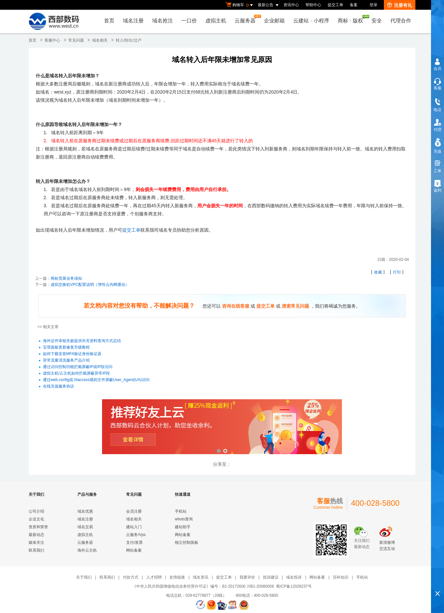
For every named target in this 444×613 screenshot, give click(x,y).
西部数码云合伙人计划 (222, 427)
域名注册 (133, 20)
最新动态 (36, 534)
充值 (437, 151)
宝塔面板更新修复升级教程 (66, 347)
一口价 (189, 20)
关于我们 (84, 577)
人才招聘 (154, 577)
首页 (109, 20)
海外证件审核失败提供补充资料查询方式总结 (82, 341)
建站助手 (182, 527)
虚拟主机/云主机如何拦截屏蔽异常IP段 (76, 373)
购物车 (240, 5)
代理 (437, 129)
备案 (354, 5)
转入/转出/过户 (128, 40)
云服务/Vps (136, 534)
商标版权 (352, 19)
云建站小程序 (311, 20)
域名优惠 (85, 511)
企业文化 (36, 519)
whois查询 (184, 519)
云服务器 (247, 19)
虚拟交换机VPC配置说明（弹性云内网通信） (90, 284)
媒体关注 (36, 542)
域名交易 (85, 527)
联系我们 (36, 550)
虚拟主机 (215, 20)
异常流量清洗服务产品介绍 (66, 360)
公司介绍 (36, 511)
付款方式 (130, 577)
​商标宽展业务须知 (66, 278)
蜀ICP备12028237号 (293, 586)
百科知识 (340, 577)
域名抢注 (162, 20)
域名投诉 (294, 577)
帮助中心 (313, 5)
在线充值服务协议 (58, 386)
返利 (437, 190)
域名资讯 (200, 577)
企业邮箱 (274, 20)
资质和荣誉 (38, 527)
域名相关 (100, 40)
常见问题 (76, 40)
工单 (437, 171)
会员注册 (134, 511)
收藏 (378, 272)
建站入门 (134, 527)
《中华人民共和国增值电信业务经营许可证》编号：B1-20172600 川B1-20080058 (203, 586)
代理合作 (400, 20)
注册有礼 (399, 5)
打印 (397, 272)
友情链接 (177, 577)
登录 (373, 5)
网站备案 (134, 550)
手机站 (181, 511)
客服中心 (52, 40)
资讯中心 (291, 5)
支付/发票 (134, 542)
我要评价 (247, 577)
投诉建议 (271, 577)
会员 (437, 68)
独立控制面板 (186, 542)
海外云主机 (87, 550)
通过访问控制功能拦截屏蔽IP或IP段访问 (78, 367)
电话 (437, 110)
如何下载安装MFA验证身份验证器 (72, 354)
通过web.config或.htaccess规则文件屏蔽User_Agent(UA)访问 (96, 380)
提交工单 (335, 5)
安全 (377, 20)
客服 (437, 88)
